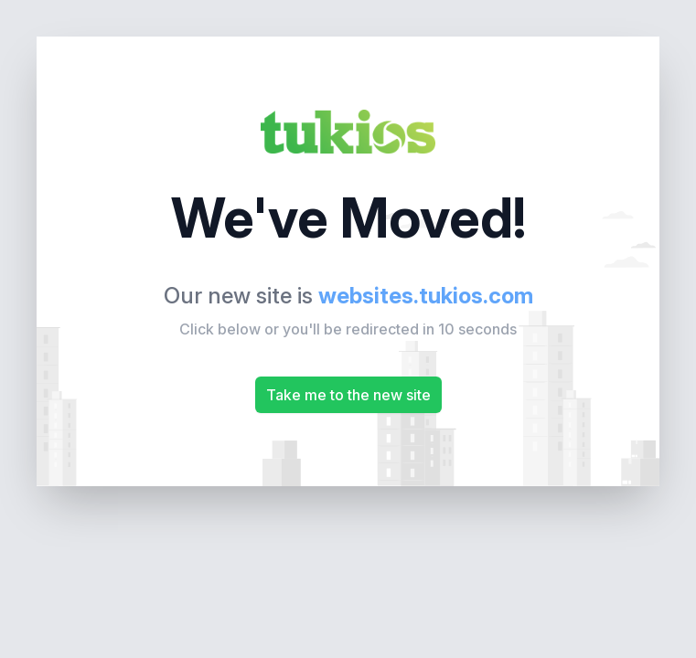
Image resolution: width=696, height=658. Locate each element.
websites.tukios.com (425, 295)
